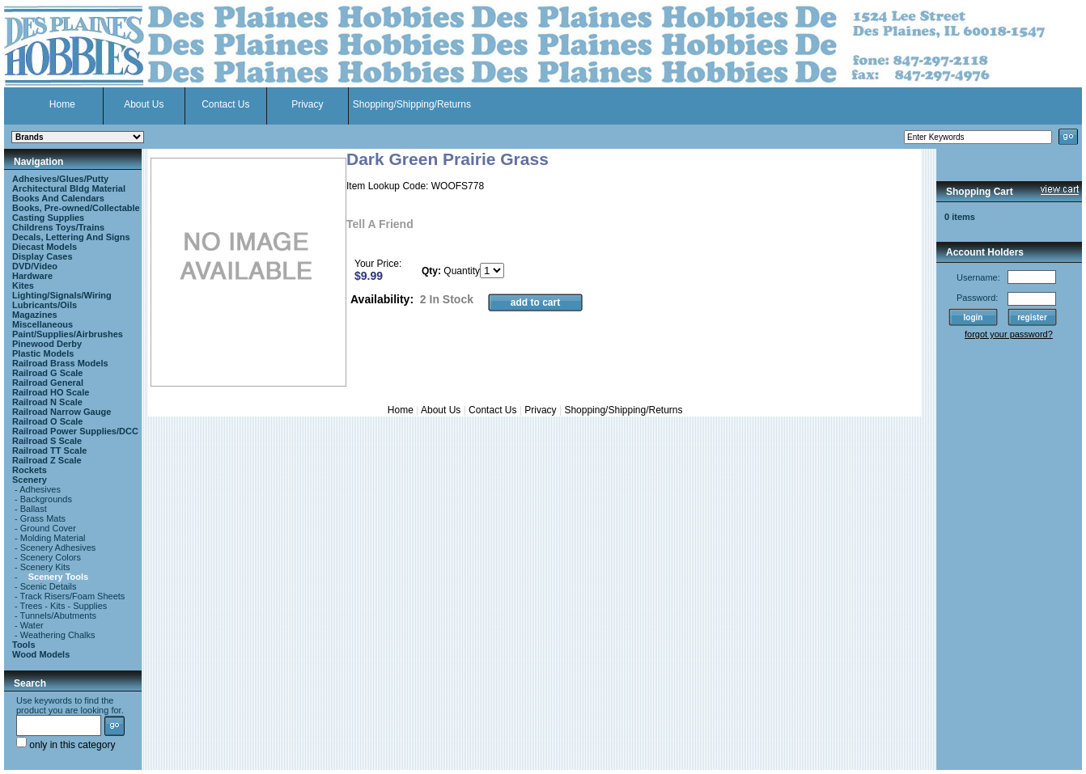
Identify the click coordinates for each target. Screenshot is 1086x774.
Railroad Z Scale (47, 460)
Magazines (34, 314)
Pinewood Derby (47, 344)
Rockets (29, 470)
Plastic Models (43, 353)
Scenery (29, 479)
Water (32, 625)
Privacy (307, 104)
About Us (143, 104)
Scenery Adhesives (58, 547)
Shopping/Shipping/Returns (412, 104)
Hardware (32, 276)
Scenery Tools (58, 577)
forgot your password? (1009, 334)
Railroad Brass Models (60, 363)
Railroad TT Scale (49, 450)
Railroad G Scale (47, 373)
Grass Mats (43, 518)
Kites (23, 285)
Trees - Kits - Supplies (64, 606)
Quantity (461, 271)
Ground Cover (48, 528)
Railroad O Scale (47, 421)
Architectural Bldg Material (68, 188)
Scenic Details (48, 586)
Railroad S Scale (47, 441)
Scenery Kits (45, 567)
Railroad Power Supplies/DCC (75, 431)
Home (62, 104)
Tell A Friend (380, 224)
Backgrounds (46, 499)
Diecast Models (44, 247)
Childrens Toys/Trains (58, 227)
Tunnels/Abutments (58, 615)
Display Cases (42, 256)
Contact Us (225, 104)
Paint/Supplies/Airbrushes (67, 334)
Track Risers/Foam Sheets (72, 596)
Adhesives (40, 489)
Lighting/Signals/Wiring (62, 295)
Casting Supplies (48, 217)
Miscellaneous (42, 324)
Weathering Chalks (57, 635)
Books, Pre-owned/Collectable (76, 208)
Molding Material (53, 538)
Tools (24, 644)
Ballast (33, 509)
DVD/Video (34, 266)
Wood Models (41, 654)
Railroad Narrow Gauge (61, 412)
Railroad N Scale (47, 402)
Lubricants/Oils (44, 305)
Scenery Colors (50, 557)
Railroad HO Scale (50, 392)
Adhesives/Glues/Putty (60, 179)
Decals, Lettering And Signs (71, 237)
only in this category (65, 745)
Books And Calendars (58, 198)
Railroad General (47, 382)
